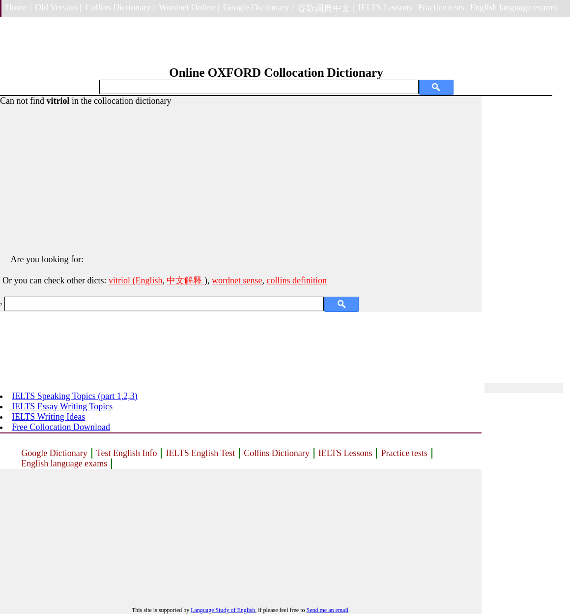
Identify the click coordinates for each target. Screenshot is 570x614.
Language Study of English (223, 610)
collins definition (296, 280)
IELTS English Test (200, 453)
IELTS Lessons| (386, 7)
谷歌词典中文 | (325, 8)
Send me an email (327, 610)
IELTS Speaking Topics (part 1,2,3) (75, 396)
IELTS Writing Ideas (48, 417)
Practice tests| (442, 7)
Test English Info (126, 453)
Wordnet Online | (189, 7)
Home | (18, 7)
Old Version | (58, 7)
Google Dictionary (54, 453)
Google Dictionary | (258, 7)
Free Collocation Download (61, 427)
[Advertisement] (241, 175)
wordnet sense (237, 280)
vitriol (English (136, 280)
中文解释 (185, 280)
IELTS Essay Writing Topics (62, 406)
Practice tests (404, 453)
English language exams (64, 463)
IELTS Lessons (345, 453)
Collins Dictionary (277, 453)
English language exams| (514, 7)
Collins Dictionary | (120, 7)
